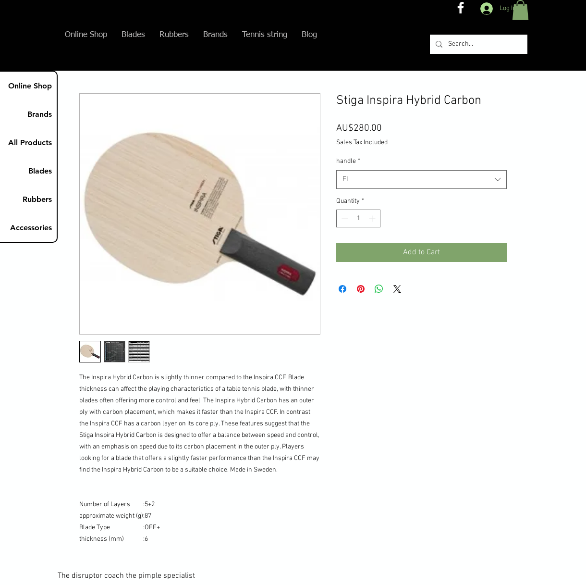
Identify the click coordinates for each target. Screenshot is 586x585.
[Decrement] (344, 218)
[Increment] (373, 218)
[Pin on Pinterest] (360, 289)
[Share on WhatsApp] (379, 289)
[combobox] (421, 179)
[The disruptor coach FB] (460, 7)
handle (348, 161)
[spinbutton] (358, 218)
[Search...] (477, 44)
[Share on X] (397, 289)
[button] (520, 10)
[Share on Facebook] (342, 289)
